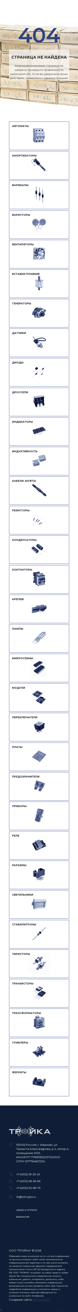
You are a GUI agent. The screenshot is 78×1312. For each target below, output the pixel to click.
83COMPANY (41, 1299)
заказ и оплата (26, 1209)
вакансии (22, 1216)
